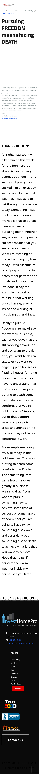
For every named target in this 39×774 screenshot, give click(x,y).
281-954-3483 (15, 640)
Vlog (12, 13)
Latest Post (6, 13)
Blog (12, 670)
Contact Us (15, 740)
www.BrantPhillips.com (9, 118)
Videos (13, 666)
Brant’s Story (15, 659)
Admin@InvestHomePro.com (21, 643)
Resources (14, 673)
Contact (13, 680)
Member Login (16, 684)
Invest (18, 688)
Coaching (14, 663)
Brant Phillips (29, 11)
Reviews (14, 677)
